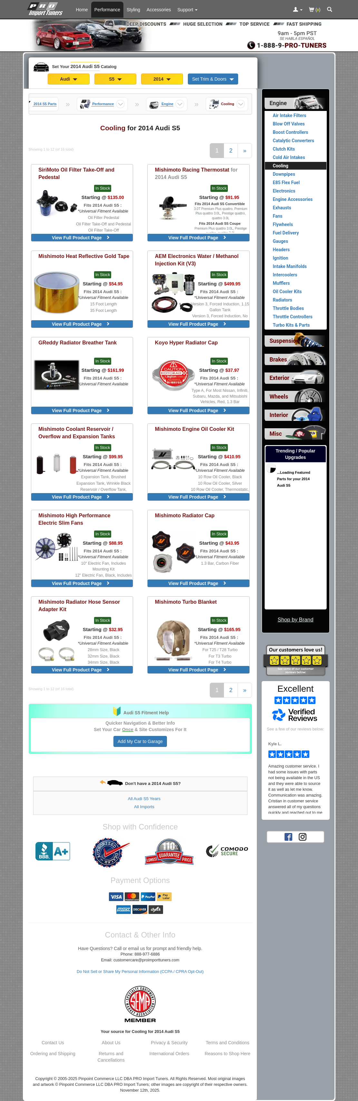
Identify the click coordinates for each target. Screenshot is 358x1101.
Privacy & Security (169, 1042)
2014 (162, 79)
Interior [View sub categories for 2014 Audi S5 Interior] (279, 415)
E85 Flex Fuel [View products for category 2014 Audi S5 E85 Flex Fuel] (286, 182)
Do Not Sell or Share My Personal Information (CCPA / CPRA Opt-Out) (140, 971)
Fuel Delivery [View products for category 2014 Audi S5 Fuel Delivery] (286, 232)
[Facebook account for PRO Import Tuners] (288, 836)
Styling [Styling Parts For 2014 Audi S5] (133, 9)
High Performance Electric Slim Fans (74, 519)
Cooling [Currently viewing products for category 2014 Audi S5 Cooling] (280, 165)
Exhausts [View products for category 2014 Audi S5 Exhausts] (282, 207)
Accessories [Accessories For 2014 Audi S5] (159, 9)
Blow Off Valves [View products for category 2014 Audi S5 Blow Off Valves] (289, 123)
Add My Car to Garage (140, 741)
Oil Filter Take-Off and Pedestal (76, 173)
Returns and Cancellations (111, 1057)
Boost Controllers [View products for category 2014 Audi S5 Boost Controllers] (290, 132)
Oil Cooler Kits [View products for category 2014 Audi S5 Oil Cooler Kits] (287, 291)
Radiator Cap (185, 515)
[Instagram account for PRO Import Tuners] (302, 836)
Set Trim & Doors (213, 79)
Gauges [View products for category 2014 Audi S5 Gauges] (280, 241)
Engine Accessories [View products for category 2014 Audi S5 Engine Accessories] (293, 199)
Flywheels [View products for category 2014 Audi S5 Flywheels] (283, 224)
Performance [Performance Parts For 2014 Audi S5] (107, 9)
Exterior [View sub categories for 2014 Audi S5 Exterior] (279, 378)
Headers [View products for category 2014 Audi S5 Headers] (281, 249)
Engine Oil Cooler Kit (194, 429)
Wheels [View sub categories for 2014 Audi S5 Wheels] (279, 396)
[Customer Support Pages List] (187, 10)
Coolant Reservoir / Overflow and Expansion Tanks (76, 432)
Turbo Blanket (186, 602)
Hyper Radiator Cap (186, 342)
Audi (68, 79)
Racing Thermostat (196, 173)
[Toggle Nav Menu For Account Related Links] (298, 10)
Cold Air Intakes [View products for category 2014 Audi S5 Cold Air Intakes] (289, 157)
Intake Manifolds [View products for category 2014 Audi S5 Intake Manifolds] (290, 266)
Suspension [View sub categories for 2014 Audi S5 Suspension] (284, 341)
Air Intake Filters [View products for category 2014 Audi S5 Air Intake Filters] (289, 115)
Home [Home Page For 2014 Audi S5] (82, 9)
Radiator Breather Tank (77, 342)
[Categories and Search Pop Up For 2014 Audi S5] (329, 10)
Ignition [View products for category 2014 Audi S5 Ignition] (280, 258)
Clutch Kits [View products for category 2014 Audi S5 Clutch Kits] (284, 149)
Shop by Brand (295, 620)
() (314, 10)
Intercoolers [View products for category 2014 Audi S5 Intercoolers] (285, 274)
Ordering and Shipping (52, 1053)
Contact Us (53, 1042)
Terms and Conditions (227, 1042)
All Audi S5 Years (144, 798)
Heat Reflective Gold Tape (83, 256)
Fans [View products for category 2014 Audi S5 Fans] (278, 216)
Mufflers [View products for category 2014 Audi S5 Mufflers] (281, 283)
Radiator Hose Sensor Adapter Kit (79, 605)
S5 (115, 79)
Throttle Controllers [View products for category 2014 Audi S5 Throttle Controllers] (293, 316)
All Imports (144, 806)
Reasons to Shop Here (227, 1053)
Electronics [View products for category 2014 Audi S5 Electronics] (284, 190)
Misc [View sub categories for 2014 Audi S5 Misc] (276, 434)
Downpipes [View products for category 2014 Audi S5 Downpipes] (284, 174)
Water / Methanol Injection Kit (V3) (197, 259)
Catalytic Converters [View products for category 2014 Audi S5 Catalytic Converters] (293, 140)
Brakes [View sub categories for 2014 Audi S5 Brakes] (278, 359)
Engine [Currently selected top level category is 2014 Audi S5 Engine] (278, 103)
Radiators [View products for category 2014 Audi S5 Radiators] (282, 300)
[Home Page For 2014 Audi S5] (46, 8)
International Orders (169, 1053)
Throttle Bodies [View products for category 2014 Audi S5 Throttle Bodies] (288, 308)
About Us (111, 1042)
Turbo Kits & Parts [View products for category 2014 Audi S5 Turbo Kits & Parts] (291, 325)
